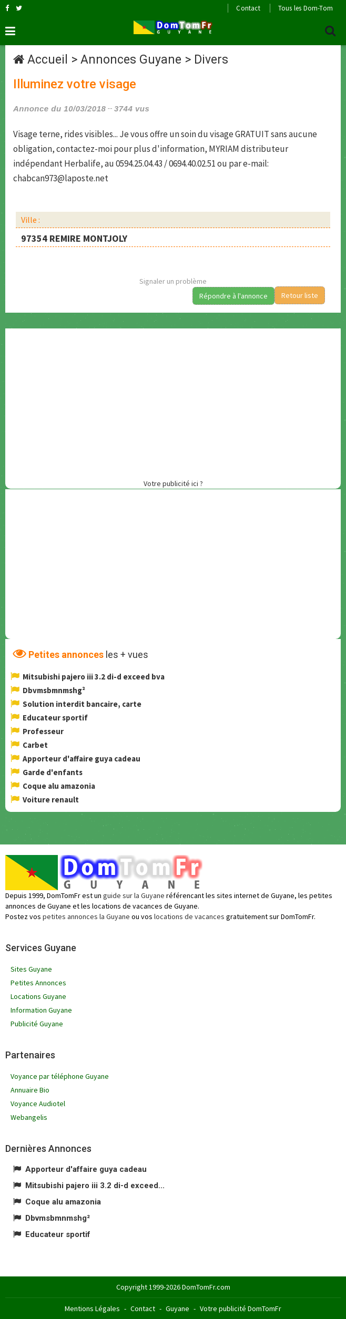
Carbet (35, 745)
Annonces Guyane (130, 60)
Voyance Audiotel (38, 1103)
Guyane (177, 1308)
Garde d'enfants (53, 772)
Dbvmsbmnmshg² (54, 690)
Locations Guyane (38, 996)
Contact (248, 8)
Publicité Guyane (37, 1023)
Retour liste (299, 295)
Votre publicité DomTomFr (240, 1308)
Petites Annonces (38, 982)
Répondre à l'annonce (233, 296)
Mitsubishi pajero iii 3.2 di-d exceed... (95, 1185)
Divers (211, 60)
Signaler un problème (173, 281)
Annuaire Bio (30, 1090)
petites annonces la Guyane (86, 916)
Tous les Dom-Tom (305, 8)
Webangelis (29, 1117)
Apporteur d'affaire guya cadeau (81, 759)
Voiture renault (51, 800)
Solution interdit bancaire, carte (82, 704)
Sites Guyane (31, 969)
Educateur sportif (55, 718)
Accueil (47, 60)
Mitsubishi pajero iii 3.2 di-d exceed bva (94, 677)
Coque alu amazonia (59, 786)
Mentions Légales (92, 1308)
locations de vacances (189, 916)
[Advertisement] (175, 402)
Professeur (43, 731)
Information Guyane (41, 1010)
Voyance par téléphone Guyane (60, 1076)
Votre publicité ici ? (173, 483)
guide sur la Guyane (134, 895)
